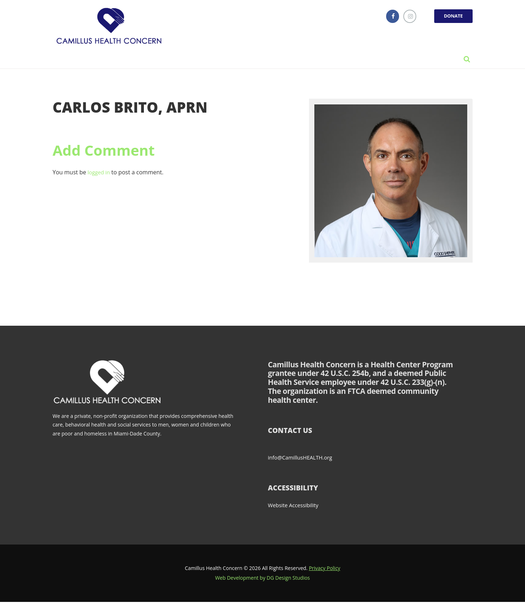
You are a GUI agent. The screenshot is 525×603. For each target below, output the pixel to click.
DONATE (451, 16)
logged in (100, 174)
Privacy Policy (324, 569)
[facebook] (387, 17)
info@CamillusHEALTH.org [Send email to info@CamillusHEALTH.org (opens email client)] (303, 458)
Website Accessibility (295, 506)
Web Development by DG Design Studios (262, 578)
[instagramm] (406, 17)
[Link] (111, 27)
